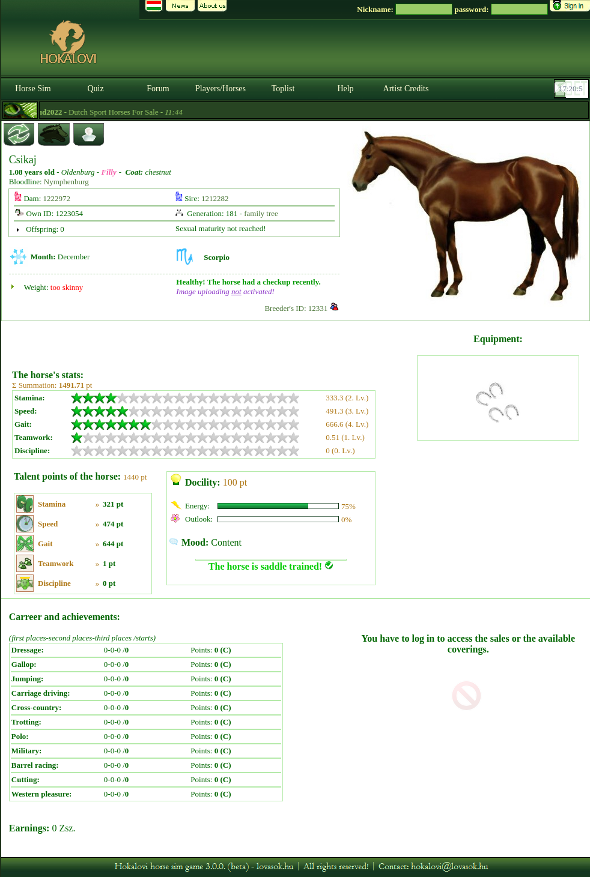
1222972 (57, 198)
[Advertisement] (213, 341)
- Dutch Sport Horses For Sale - (144, 111)
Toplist (283, 88)
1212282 (215, 198)
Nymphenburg (66, 181)
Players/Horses (220, 88)
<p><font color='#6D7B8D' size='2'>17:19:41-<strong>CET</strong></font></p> (573, 89)
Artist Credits (406, 88)
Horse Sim (33, 88)
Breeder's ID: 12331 (295, 308)
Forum (158, 88)
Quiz (95, 88)
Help (345, 88)
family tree (261, 213)
